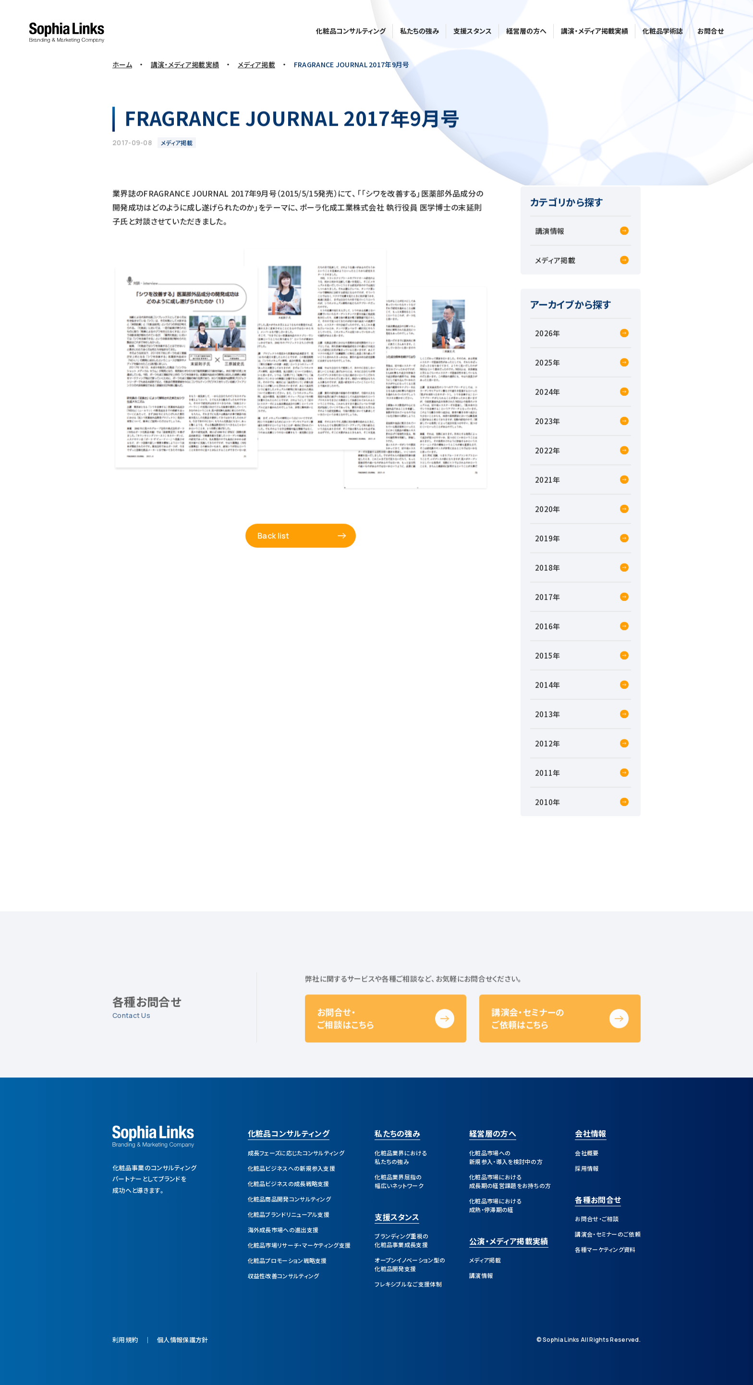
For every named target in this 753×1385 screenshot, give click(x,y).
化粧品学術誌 (663, 30)
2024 (544, 398)
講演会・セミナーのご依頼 (608, 1234)
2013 (544, 721)
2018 (544, 574)
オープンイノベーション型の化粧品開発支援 (410, 1264)
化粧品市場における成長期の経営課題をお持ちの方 (510, 1181)
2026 (544, 340)
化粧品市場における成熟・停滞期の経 (495, 1205)
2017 (544, 604)
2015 (544, 662)
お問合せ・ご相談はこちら (345, 1043)
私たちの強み (419, 30)
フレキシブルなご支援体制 (408, 1284)
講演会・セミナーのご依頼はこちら (527, 1043)
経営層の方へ (526, 30)
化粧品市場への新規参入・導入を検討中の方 (506, 1157)
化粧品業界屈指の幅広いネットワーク (399, 1181)
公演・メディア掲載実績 (508, 1242)
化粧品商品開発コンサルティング (289, 1199)
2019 (544, 545)
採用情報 (586, 1168)
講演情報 (549, 238)
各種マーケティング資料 (605, 1249)
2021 (544, 486)
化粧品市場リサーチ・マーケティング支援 (299, 1245)
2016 (544, 633)
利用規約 (125, 1339)
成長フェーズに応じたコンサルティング (296, 1153)
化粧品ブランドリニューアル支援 (289, 1214)
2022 (544, 457)
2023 (544, 428)
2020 (544, 516)
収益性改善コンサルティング (283, 1276)
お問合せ (710, 30)
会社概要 (586, 1153)
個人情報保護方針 (182, 1339)
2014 (544, 691)
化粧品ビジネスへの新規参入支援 (292, 1168)
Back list (273, 542)
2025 (544, 369)
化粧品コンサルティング (351, 30)
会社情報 (590, 1134)
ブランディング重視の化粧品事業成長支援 (401, 1240)
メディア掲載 (555, 267)
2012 (544, 750)
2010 (544, 809)
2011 (544, 779)
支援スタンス (472, 30)
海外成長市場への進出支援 (283, 1230)
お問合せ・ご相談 (597, 1218)
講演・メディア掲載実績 (594, 30)
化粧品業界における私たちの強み (401, 1157)
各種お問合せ (598, 1200)
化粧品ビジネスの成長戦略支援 (288, 1183)
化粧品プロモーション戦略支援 (287, 1260)
